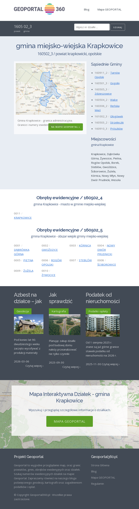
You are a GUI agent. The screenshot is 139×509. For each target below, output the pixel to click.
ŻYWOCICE (48, 275)
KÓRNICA (85, 245)
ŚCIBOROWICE (106, 264)
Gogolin (115, 83)
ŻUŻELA (28, 270)
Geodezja (23, 311)
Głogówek (116, 116)
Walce (114, 100)
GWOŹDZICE (50, 250)
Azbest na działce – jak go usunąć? (28, 301)
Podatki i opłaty (98, 311)
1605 (18, 26)
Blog (86, 9)
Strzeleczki (117, 122)
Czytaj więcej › (34, 365)
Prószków (116, 128)
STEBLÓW (85, 260)
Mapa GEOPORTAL (109, 9)
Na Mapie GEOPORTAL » (65, 126)
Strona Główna (100, 462)
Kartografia (59, 311)
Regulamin (97, 480)
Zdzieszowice (103, 93)
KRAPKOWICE (23, 217)
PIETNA (28, 260)
